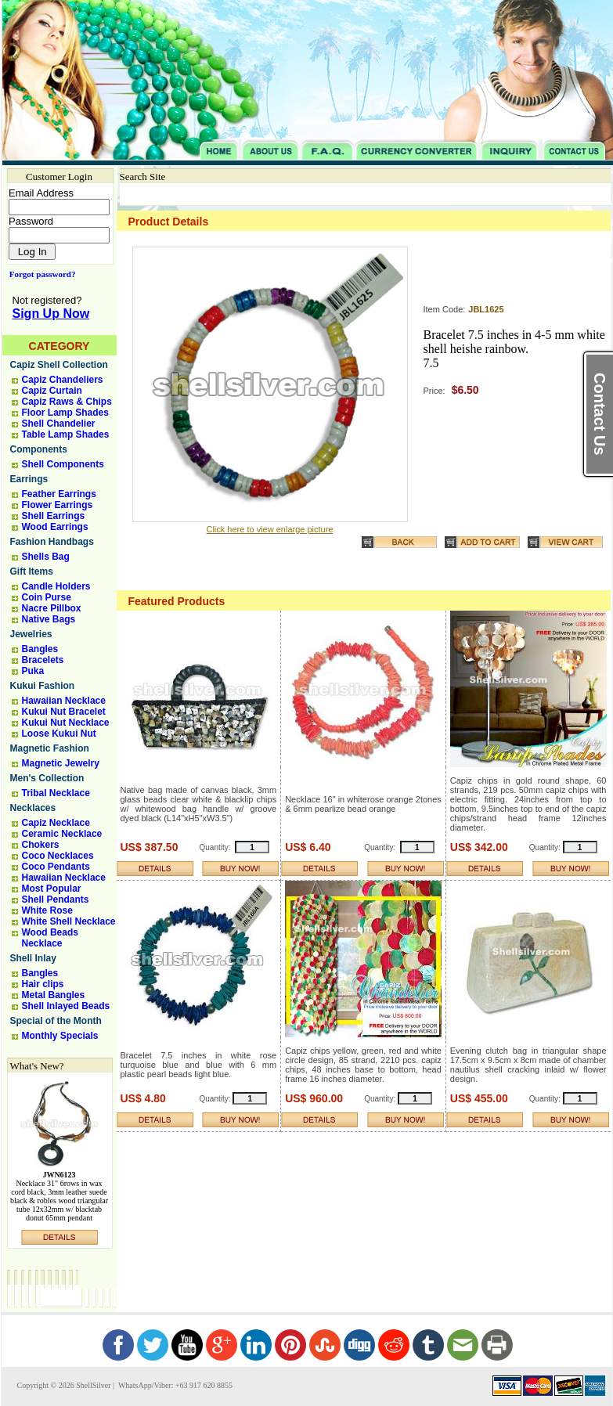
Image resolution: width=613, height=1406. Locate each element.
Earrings (29, 479)
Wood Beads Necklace (50, 938)
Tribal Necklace (56, 793)
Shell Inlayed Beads (66, 1005)
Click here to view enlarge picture (269, 529)
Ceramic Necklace (62, 833)
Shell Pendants (55, 899)
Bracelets (43, 659)
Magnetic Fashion (49, 748)
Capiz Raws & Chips (67, 401)
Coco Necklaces (58, 855)
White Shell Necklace (69, 921)
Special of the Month (56, 1020)
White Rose (47, 910)
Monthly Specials (60, 1035)
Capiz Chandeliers (62, 379)
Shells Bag (46, 556)
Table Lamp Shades (66, 434)
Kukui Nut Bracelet (64, 711)
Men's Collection (47, 778)
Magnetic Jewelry (60, 763)
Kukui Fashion (42, 685)
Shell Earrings (53, 515)
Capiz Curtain (52, 390)
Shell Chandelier (59, 423)
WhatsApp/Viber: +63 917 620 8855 (175, 1385)
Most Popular (51, 888)
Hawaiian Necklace (64, 700)
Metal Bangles (53, 995)
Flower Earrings (57, 504)
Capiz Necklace (56, 822)
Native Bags (49, 619)
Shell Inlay (33, 958)
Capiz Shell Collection (59, 364)
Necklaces (33, 807)
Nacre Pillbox (51, 608)
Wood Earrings (55, 526)
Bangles (40, 649)
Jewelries (31, 634)
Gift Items (31, 571)
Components (38, 449)
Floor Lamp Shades (65, 412)
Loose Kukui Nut (59, 733)
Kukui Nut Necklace (66, 722)
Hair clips (43, 984)
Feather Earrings (59, 493)
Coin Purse (46, 597)
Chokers (40, 844)
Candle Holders (56, 586)
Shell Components (63, 464)
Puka (33, 670)
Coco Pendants (56, 866)
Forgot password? (39, 274)
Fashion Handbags (52, 541)
